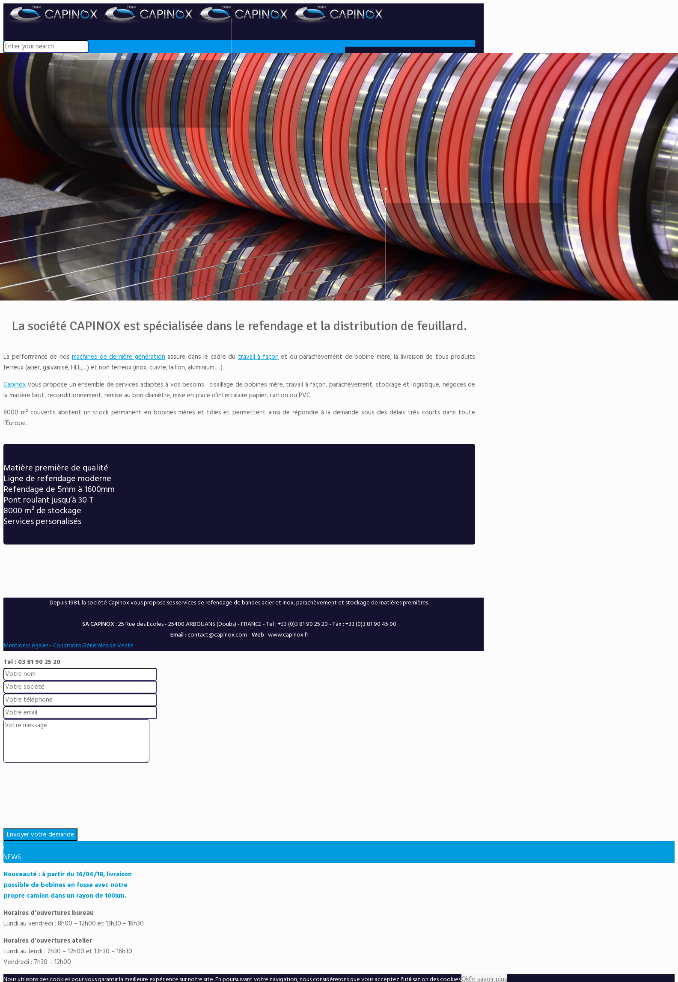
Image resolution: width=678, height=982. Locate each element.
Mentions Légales (25, 646)
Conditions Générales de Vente (93, 646)
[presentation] (339, 797)
